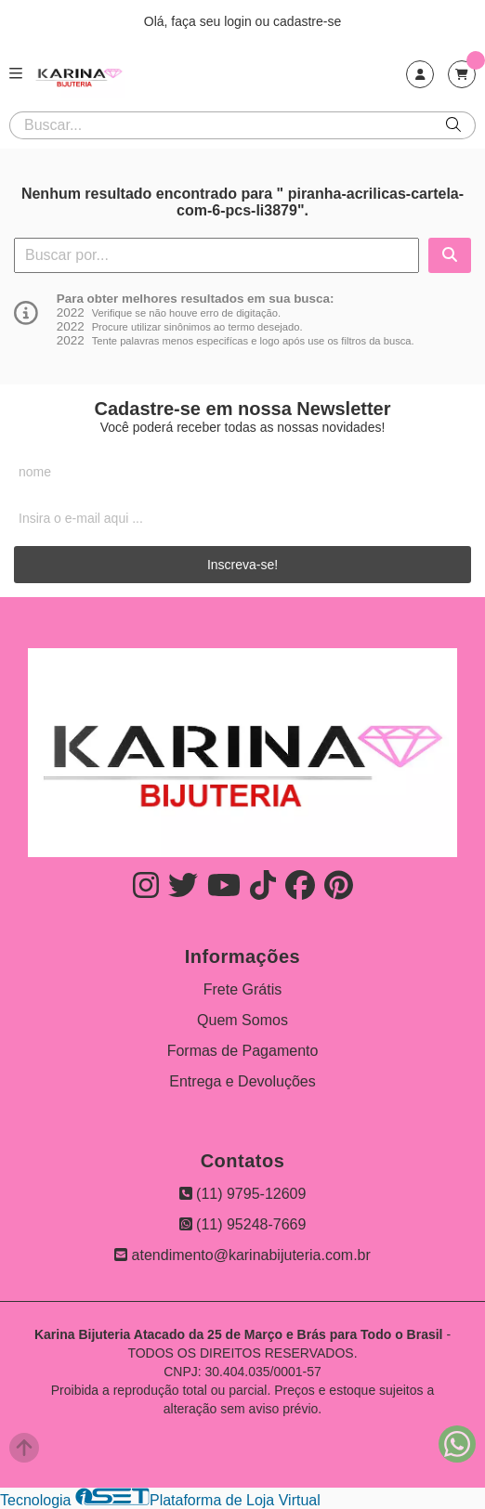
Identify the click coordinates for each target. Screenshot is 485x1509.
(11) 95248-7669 (243, 1224)
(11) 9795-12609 (243, 1194)
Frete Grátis (242, 989)
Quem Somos (242, 1020)
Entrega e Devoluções (242, 1081)
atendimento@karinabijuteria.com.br (242, 1255)
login (239, 21)
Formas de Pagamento (243, 1051)
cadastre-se (307, 21)
